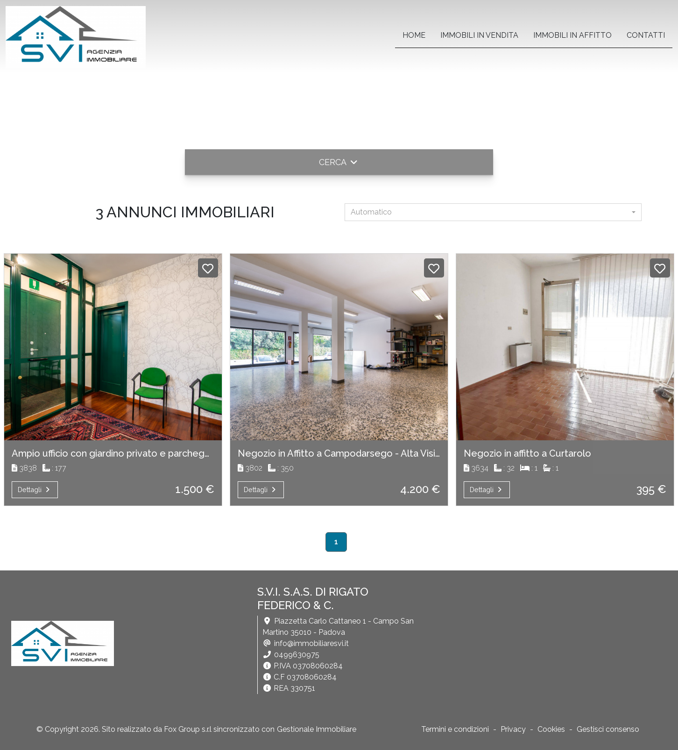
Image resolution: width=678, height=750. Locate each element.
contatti (646, 35)
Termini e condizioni (455, 729)
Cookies (551, 729)
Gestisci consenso (608, 729)
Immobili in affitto (572, 35)
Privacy (513, 729)
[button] (339, 162)
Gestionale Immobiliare (316, 729)
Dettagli (35, 489)
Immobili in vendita (479, 35)
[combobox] (493, 212)
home (414, 35)
